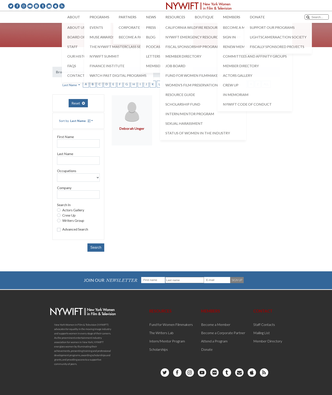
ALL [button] (266, 84)
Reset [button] (78, 103)
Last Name (65, 154)
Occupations (66, 171)
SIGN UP (237, 280)
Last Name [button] (70, 85)
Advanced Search (75, 229)
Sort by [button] (74, 121)
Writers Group (73, 220)
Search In (64, 205)
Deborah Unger (131, 128)
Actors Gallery (73, 210)
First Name (65, 137)
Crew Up (69, 215)
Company (64, 188)
